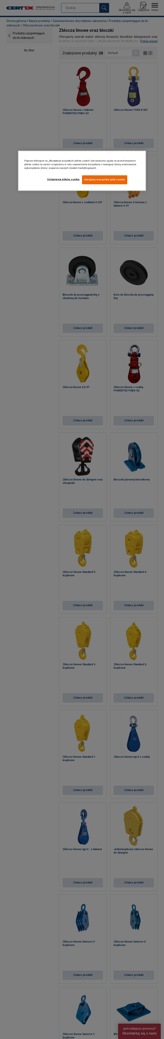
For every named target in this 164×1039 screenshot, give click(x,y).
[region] (82, 171)
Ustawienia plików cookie (63, 179)
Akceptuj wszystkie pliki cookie (104, 179)
